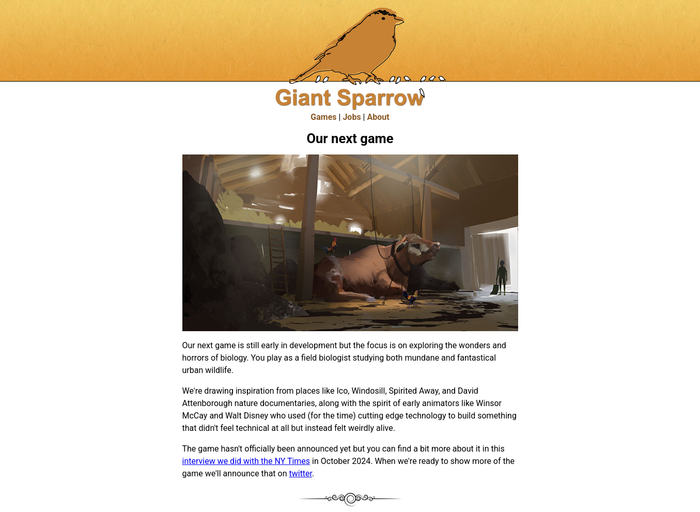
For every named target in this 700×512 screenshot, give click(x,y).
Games (323, 117)
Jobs (352, 117)
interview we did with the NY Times (246, 461)
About (378, 117)
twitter (300, 473)
